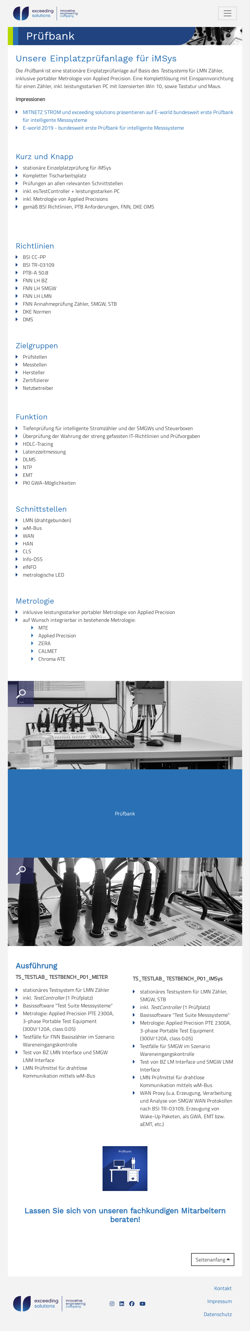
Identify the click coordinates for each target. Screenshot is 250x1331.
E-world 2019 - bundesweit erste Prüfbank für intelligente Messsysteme (103, 128)
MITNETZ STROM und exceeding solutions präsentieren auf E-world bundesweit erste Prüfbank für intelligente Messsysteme (128, 116)
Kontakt (223, 1288)
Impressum (219, 1301)
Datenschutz (218, 1314)
